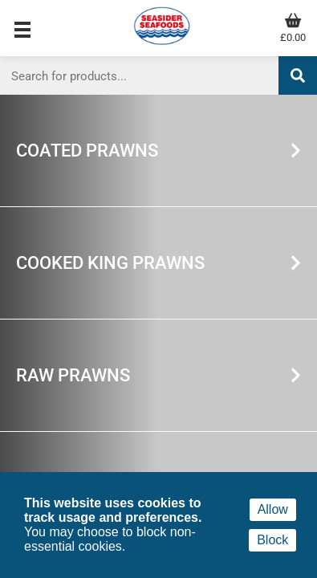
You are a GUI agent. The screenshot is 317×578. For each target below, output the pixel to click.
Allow (273, 509)
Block (272, 540)
